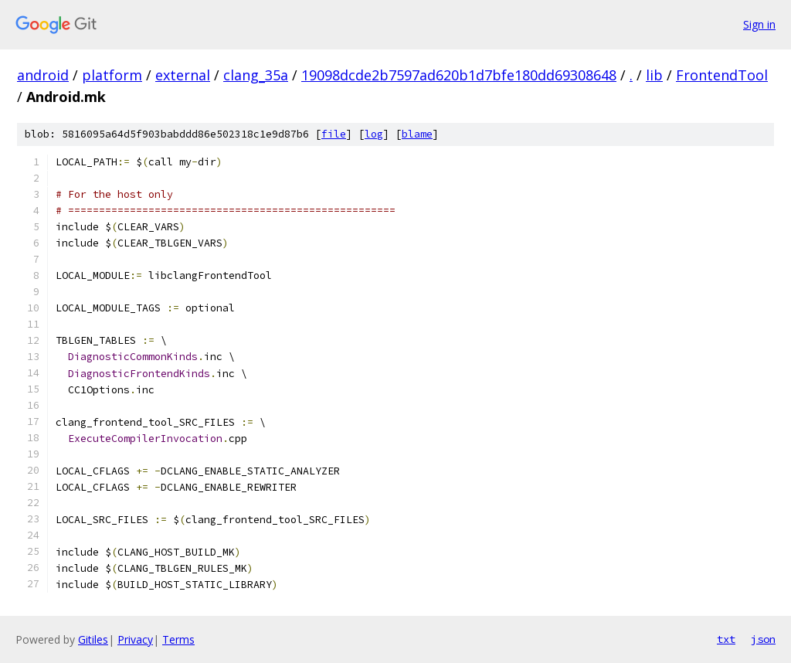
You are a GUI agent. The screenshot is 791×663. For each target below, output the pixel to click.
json (763, 639)
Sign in (759, 24)
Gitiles (93, 639)
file (333, 134)
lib (654, 75)
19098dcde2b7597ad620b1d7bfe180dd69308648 (458, 75)
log (374, 134)
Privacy (135, 639)
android (43, 75)
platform (112, 75)
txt (726, 639)
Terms (178, 639)
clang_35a (255, 75)
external (182, 75)
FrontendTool (722, 75)
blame (417, 134)
